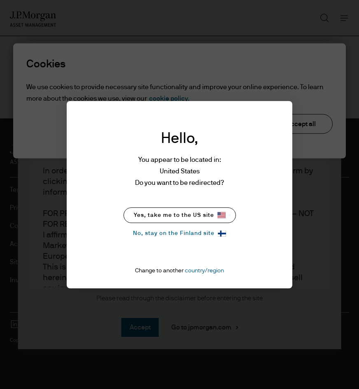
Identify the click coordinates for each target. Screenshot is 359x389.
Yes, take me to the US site (180, 215)
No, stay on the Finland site (179, 233)
